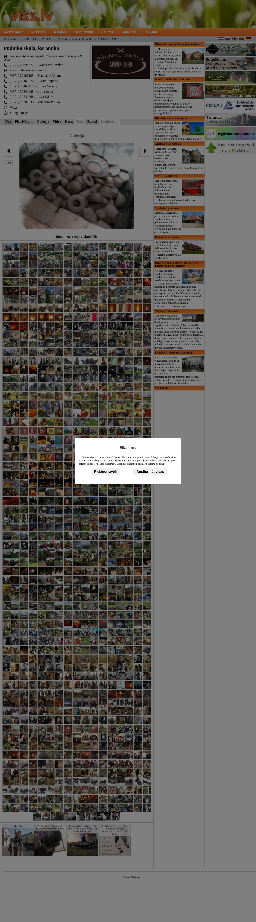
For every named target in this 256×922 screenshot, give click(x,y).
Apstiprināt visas (150, 471)
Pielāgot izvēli (105, 471)
